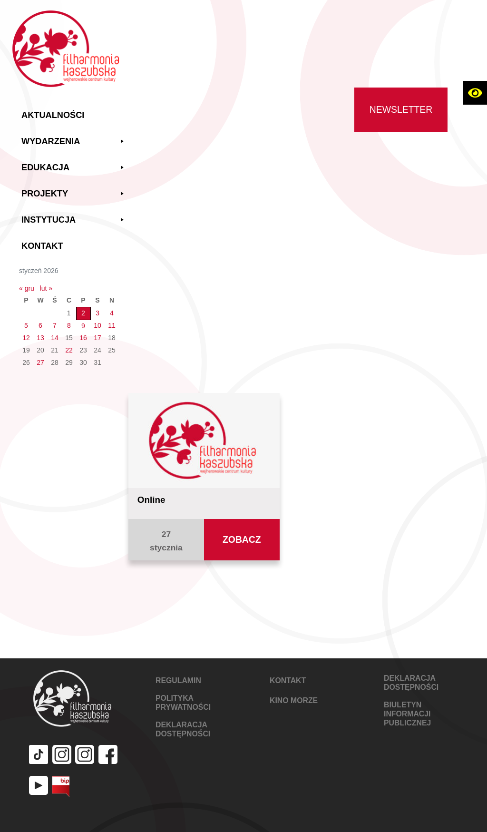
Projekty (73, 194)
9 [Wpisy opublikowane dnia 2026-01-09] (83, 326)
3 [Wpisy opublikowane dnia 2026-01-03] (97, 313)
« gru (26, 288)
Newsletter (401, 109)
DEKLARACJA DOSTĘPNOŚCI (183, 729)
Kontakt (42, 246)
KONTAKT (288, 680)
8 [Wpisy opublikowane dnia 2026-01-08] (69, 325)
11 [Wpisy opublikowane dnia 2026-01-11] (112, 325)
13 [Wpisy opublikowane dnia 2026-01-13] (40, 338)
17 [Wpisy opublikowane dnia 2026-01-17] (97, 338)
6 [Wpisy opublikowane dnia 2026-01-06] (40, 325)
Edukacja (73, 168)
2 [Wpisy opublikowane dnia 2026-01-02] (83, 313)
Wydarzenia (73, 141)
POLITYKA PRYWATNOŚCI (183, 702)
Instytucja (73, 220)
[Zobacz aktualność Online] (204, 439)
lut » (46, 288)
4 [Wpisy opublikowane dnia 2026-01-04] (112, 313)
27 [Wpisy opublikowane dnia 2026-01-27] (40, 362)
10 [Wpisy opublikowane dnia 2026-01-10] (97, 325)
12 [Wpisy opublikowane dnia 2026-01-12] (26, 338)
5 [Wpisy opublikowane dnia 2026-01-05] (26, 325)
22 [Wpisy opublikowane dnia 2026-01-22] (69, 350)
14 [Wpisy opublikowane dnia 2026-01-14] (54, 338)
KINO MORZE (294, 700)
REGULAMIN (178, 680)
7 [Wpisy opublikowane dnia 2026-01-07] (55, 325)
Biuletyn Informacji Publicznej (407, 714)
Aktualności (52, 115)
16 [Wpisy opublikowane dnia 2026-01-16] (83, 338)
